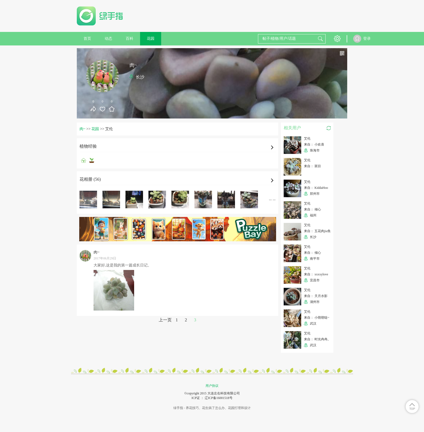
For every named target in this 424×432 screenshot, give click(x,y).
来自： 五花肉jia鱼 (317, 231)
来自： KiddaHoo (316, 188)
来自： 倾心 (312, 209)
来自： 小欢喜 (314, 144)
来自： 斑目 (312, 166)
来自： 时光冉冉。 (317, 339)
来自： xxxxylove (316, 274)
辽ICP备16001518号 (219, 398)
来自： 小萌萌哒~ (316, 317)
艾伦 (307, 138)
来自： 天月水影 (315, 296)
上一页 (165, 320)
